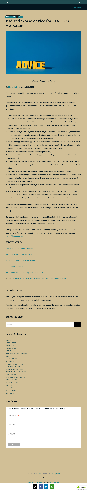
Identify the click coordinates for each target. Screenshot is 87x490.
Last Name (11, 434)
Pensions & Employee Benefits (15, 377)
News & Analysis (11, 374)
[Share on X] (35, 486)
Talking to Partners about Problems (19, 248)
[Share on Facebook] (41, 486)
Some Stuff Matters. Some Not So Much (21, 260)
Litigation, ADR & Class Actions (16, 372)
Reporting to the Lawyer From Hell (19, 254)
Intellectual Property (13, 367)
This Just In (9, 385)
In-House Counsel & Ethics (14, 364)
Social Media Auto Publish (35, 482)
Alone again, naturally (14, 266)
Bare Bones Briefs (11, 343)
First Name (11, 425)
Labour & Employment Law (14, 369)
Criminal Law (10, 351)
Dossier (39, 474)
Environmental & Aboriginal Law (16, 353)
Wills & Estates (11, 390)
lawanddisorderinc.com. (15, 236)
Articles (8, 340)
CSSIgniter (55, 474)
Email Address (13, 415)
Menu (77, 7)
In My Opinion (10, 361)
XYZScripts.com (54, 482)
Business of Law (11, 348)
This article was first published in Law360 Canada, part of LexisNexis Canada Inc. (39, 278)
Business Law (10, 345)
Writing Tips (10, 17)
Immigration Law (11, 359)
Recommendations (12, 382)
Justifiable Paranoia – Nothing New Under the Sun (25, 272)
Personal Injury (11, 380)
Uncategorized (10, 388)
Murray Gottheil (14, 87)
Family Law (9, 356)
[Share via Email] (52, 486)
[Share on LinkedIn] (46, 486)
